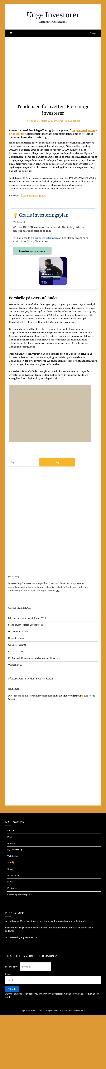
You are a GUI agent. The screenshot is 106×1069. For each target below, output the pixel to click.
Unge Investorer (53, 14)
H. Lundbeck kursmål (18, 631)
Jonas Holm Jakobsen (68, 120)
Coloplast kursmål (17, 644)
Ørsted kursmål (15, 651)
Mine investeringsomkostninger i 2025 (27, 617)
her (57, 590)
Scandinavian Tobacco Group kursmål (26, 624)
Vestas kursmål (15, 664)
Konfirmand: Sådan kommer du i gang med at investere (34, 657)
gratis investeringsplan (48, 237)
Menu (93, 33)
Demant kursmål (16, 637)
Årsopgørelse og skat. (33, 195)
